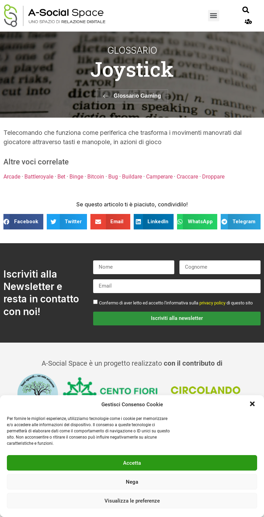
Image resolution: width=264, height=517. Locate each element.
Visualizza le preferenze (132, 501)
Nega (132, 482)
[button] (253, 404)
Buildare (132, 176)
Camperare (159, 176)
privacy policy (212, 302)
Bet (61, 176)
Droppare (213, 176)
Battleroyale (38, 176)
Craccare (187, 176)
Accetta (132, 463)
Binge (76, 176)
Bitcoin (95, 176)
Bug (113, 176)
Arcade (11, 176)
